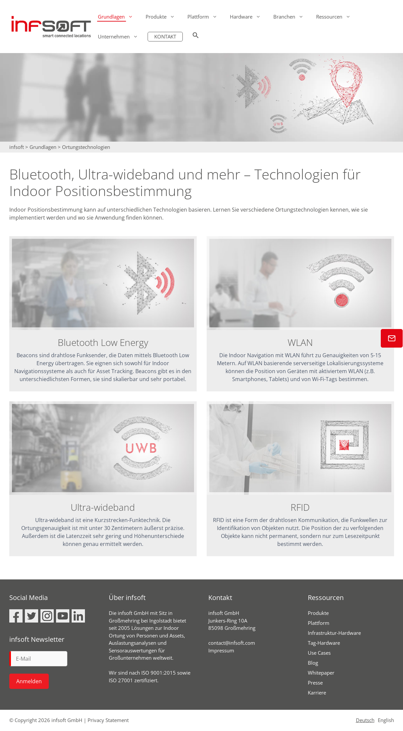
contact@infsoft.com (231, 643)
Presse (315, 683)
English (386, 720)
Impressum (221, 650)
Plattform (205, 17)
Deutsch (365, 720)
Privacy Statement (108, 720)
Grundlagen (118, 17)
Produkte (163, 17)
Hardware (248, 17)
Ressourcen (336, 17)
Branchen (291, 17)
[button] (195, 36)
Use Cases (319, 653)
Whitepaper (321, 673)
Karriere (317, 693)
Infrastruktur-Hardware (334, 633)
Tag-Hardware (324, 643)
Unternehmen (121, 36)
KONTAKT (165, 36)
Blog (313, 663)
